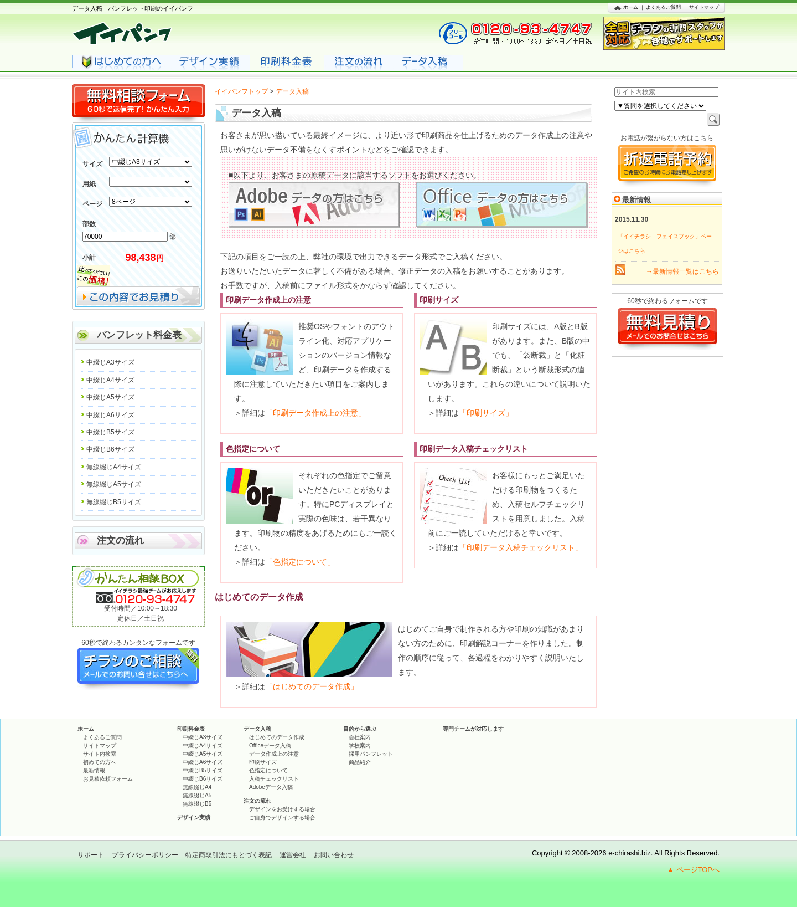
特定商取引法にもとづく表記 (228, 855)
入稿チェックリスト (274, 779)
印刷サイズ (263, 762)
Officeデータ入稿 (270, 745)
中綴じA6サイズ (110, 415)
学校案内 (360, 745)
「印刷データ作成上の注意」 (315, 412)
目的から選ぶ (359, 729)
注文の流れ (120, 540)
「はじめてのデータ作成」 (311, 686)
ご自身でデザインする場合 (282, 817)
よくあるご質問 (663, 7)
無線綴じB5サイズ (113, 502)
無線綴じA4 (197, 787)
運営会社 (293, 855)
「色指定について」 (300, 561)
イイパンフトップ (241, 91)
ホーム (630, 7)
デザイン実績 (193, 817)
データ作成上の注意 (274, 754)
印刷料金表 (191, 729)
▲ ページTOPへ (693, 869)
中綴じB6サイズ (110, 449)
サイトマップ (704, 7)
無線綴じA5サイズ (113, 484)
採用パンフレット (371, 754)
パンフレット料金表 (139, 335)
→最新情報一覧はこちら (682, 271)
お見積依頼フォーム (108, 779)
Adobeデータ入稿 (271, 787)
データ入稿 (257, 729)
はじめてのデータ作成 (276, 737)
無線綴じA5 (197, 795)
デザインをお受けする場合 (282, 809)
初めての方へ (99, 762)
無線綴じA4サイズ (113, 467)
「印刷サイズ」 (486, 412)
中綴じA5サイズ (110, 397)
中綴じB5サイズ (110, 432)
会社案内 (360, 737)
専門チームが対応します (473, 729)
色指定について (268, 770)
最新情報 (94, 770)
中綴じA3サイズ (110, 362)
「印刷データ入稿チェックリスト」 (521, 547)
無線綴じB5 (197, 804)
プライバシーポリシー (145, 855)
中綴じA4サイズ (110, 380)
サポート (90, 855)
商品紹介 (360, 762)
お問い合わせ (334, 855)
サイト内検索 (99, 754)
